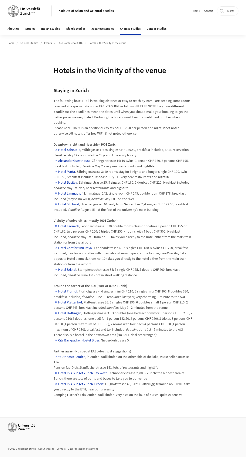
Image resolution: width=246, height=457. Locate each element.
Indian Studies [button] (50, 29)
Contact (208, 11)
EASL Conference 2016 (70, 43)
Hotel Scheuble (69, 149)
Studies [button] (30, 29)
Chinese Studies (29, 43)
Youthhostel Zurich (71, 357)
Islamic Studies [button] (75, 29)
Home (196, 11)
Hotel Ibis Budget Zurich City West (82, 373)
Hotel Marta (66, 171)
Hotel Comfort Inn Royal (75, 248)
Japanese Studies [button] (102, 29)
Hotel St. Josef (68, 204)
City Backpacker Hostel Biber (78, 340)
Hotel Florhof (67, 291)
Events (48, 43)
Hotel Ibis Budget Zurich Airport (80, 384)
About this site (46, 449)
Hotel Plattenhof (70, 302)
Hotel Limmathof (70, 193)
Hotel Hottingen (69, 313)
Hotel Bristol (67, 269)
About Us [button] (13, 29)
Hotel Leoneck (68, 226)
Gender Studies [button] (157, 29)
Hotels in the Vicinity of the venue (107, 43)
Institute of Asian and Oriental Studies (86, 11)
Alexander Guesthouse (74, 160)
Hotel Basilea (67, 182)
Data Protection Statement (83, 449)
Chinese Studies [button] (130, 29)
